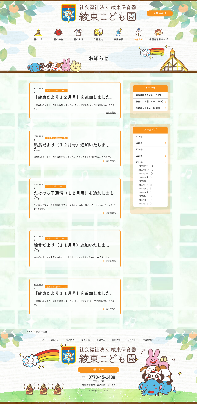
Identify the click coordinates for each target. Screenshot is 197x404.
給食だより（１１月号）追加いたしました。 (72, 247)
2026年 (139, 136)
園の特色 (70, 340)
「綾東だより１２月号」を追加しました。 (74, 97)
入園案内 (101, 340)
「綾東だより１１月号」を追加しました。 (74, 293)
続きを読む (111, 112)
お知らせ (131, 340)
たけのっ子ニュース (55, 186)
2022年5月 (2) (145, 192)
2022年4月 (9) (145, 196)
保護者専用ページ (151, 340)
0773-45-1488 (101, 377)
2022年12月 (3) (146, 166)
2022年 (139, 162)
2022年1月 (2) (145, 203)
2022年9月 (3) (145, 177)
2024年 (139, 149)
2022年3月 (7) (145, 200)
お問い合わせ (160, 13)
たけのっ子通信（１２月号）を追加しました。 (74, 195)
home (30, 332)
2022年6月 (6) (145, 188)
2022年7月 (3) (145, 185)
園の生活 (85, 340)
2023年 (139, 156)
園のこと (55, 340)
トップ (40, 340)
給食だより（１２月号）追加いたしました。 (72, 147)
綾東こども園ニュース (56, 90)
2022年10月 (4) (146, 173)
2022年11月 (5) (146, 170)
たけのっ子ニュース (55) (148, 108)
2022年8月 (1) (145, 181)
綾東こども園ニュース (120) (149, 101)
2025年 (139, 143)
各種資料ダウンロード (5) (148, 95)
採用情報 (116, 340)
